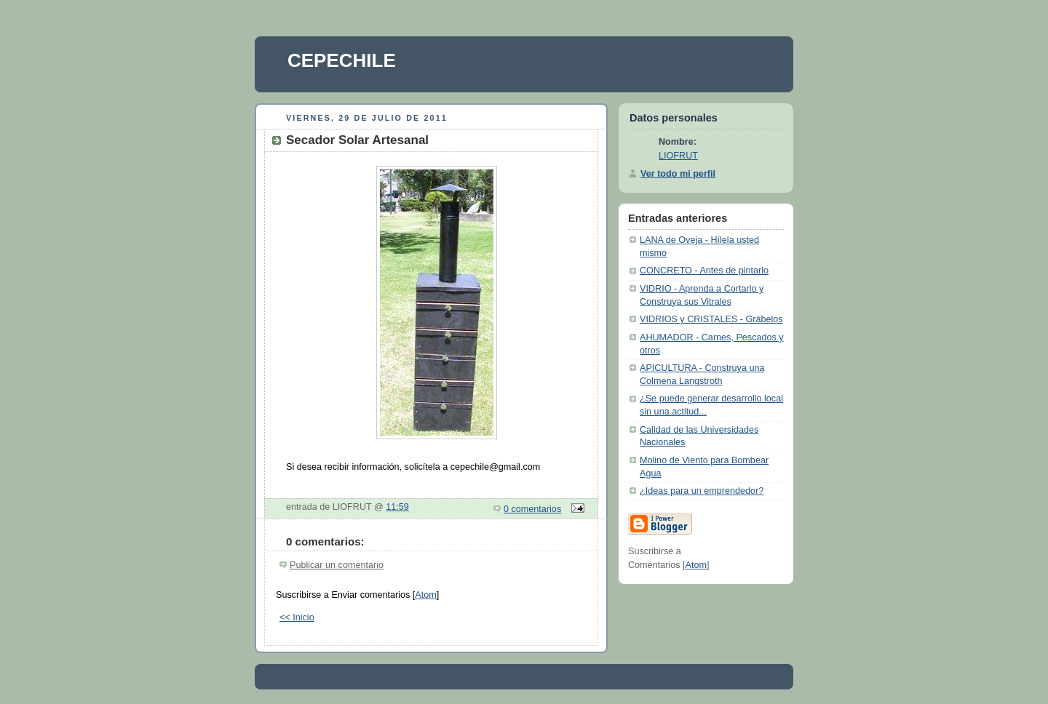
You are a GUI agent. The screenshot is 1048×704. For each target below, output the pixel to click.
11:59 (397, 507)
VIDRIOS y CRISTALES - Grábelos (711, 319)
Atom (425, 595)
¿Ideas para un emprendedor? (701, 491)
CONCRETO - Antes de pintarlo (704, 270)
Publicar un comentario (337, 565)
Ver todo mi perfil (677, 174)
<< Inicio (296, 617)
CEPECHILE (341, 60)
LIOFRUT (678, 156)
